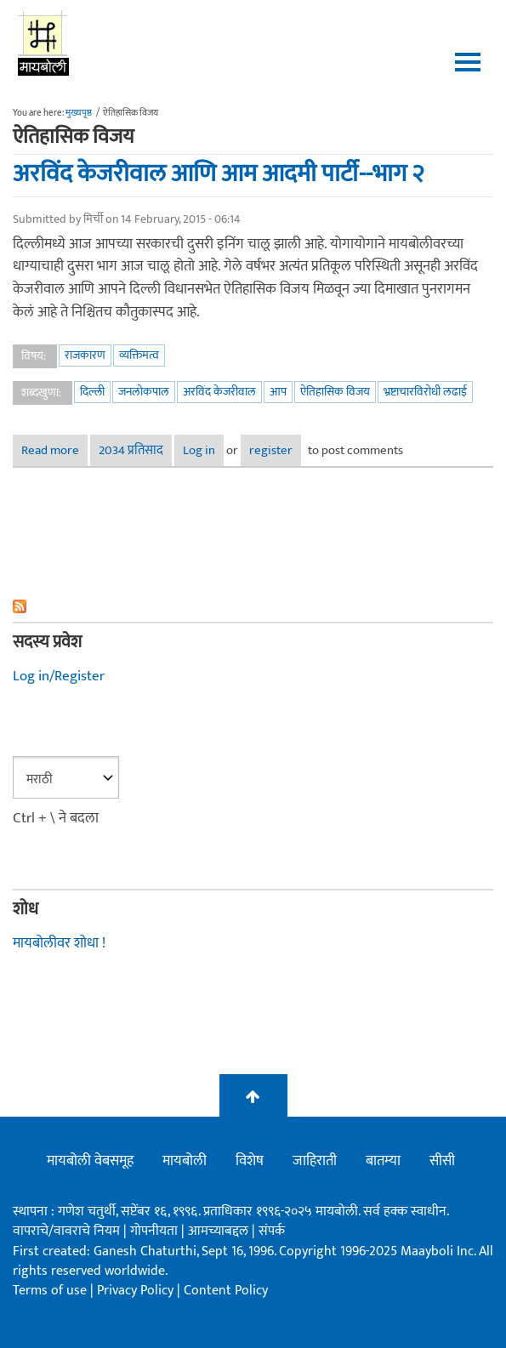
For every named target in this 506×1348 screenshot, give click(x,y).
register (271, 450)
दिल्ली (92, 391)
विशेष (250, 1161)
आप (278, 391)
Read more (54, 450)
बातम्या (383, 1161)
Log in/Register (59, 676)
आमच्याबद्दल (220, 1231)
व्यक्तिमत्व (139, 355)
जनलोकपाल (143, 391)
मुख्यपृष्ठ (78, 113)
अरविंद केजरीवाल (219, 391)
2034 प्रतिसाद (131, 450)
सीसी (442, 1161)
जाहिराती (315, 1161)
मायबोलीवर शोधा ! (59, 943)
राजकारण (85, 355)
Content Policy (226, 1290)
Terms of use (50, 1290)
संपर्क (272, 1231)
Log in (199, 450)
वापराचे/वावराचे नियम (66, 1231)
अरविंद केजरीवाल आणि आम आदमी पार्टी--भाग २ (218, 173)
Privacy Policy (137, 1290)
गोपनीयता (155, 1231)
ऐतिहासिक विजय (335, 391)
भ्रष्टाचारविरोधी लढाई (425, 391)
